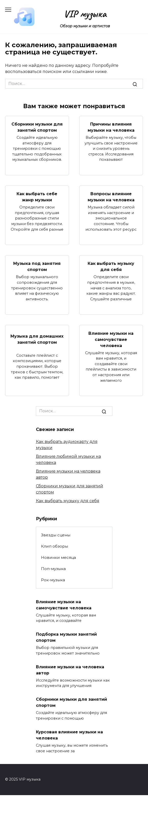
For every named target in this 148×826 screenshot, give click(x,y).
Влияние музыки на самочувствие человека (110, 339)
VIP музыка (84, 13)
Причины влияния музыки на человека (111, 127)
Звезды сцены (55, 535)
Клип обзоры (54, 546)
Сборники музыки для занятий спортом (37, 127)
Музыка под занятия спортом (37, 266)
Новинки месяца (58, 557)
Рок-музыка (53, 579)
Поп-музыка (53, 568)
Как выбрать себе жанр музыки (37, 196)
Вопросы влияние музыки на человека (111, 196)
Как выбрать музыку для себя (111, 266)
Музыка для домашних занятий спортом (36, 339)
